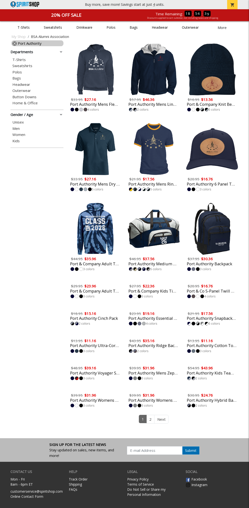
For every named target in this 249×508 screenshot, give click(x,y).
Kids (16, 141)
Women (18, 135)
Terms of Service (140, 484)
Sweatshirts (53, 27)
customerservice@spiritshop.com (36, 491)
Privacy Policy (138, 479)
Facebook (196, 479)
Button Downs (24, 97)
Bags (134, 27)
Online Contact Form (26, 496)
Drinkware (84, 27)
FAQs (73, 489)
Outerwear (190, 27)
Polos (111, 27)
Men (16, 128)
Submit (190, 450)
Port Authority (27, 43)
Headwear (160, 27)
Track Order (78, 479)
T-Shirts (24, 27)
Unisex (18, 122)
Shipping (75, 484)
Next (161, 419)
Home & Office (25, 103)
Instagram (196, 484)
